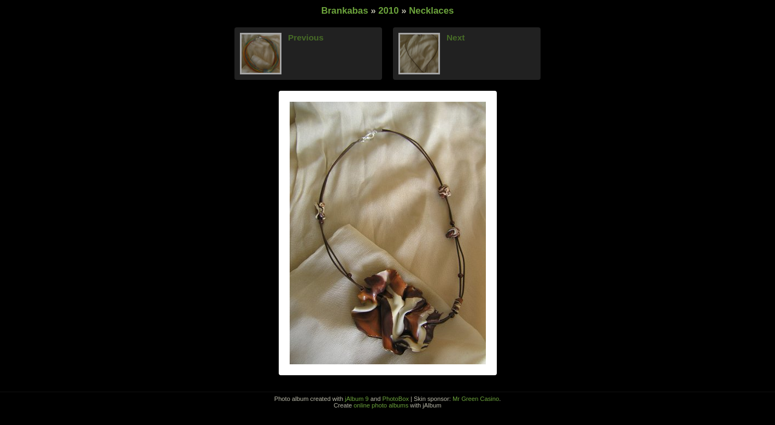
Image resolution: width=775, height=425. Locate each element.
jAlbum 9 (357, 398)
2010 (388, 10)
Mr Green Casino (476, 398)
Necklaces (431, 10)
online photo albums (381, 405)
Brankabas (344, 10)
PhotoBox (395, 398)
